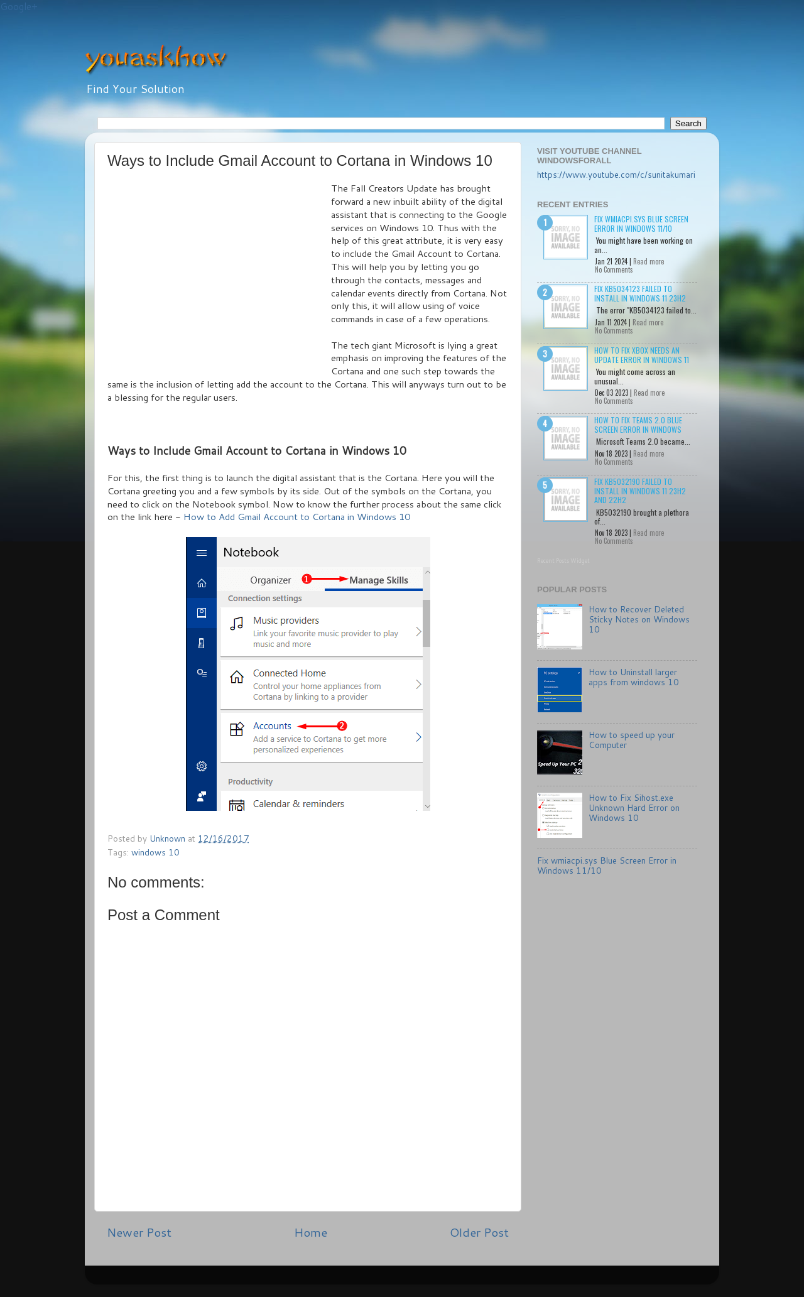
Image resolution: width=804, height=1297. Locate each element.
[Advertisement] (219, 276)
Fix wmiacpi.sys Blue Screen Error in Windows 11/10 (641, 223)
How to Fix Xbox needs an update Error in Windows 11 (641, 354)
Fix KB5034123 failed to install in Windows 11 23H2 (640, 293)
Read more (648, 261)
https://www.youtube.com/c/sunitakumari (616, 174)
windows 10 (155, 852)
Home (310, 1232)
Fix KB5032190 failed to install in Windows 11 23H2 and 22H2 (640, 490)
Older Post (479, 1232)
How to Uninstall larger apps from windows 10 (634, 677)
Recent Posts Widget (563, 560)
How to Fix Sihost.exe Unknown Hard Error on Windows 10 (634, 807)
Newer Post (139, 1232)
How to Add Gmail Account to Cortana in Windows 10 (296, 516)
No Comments (614, 269)
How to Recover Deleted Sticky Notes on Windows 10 (639, 619)
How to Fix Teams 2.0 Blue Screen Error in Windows (638, 424)
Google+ (19, 6)
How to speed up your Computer (632, 740)
